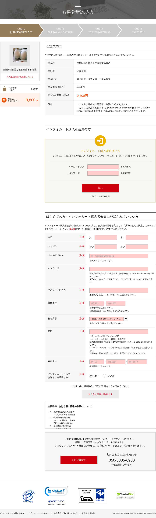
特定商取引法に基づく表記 (65, 513)
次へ (100, 188)
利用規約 (88, 386)
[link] (56, 492)
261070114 (61, 504)
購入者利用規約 (88, 513)
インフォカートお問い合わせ (12, 513)
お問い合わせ (78, 459)
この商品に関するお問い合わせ (20, 77)
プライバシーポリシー (39, 513)
